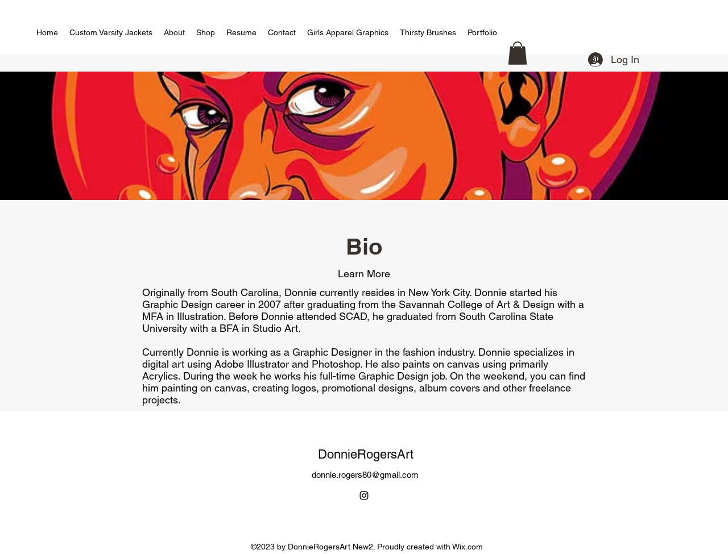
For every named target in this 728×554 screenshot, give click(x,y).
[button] (517, 53)
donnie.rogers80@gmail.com (365, 475)
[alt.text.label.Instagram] (364, 495)
